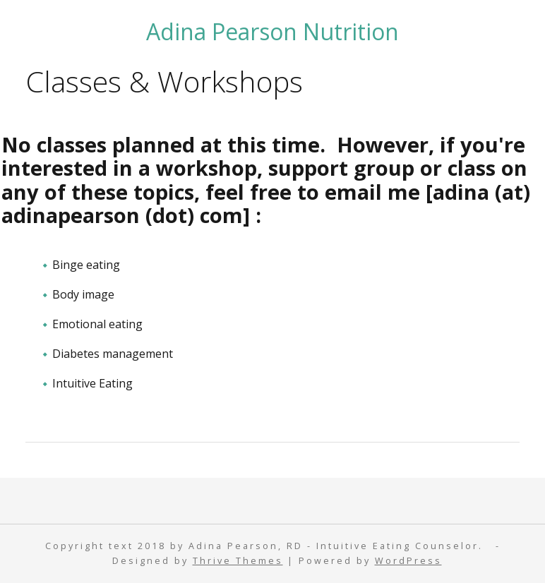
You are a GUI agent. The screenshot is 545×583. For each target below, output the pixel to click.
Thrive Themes (238, 561)
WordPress (408, 561)
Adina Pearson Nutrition (272, 31)
